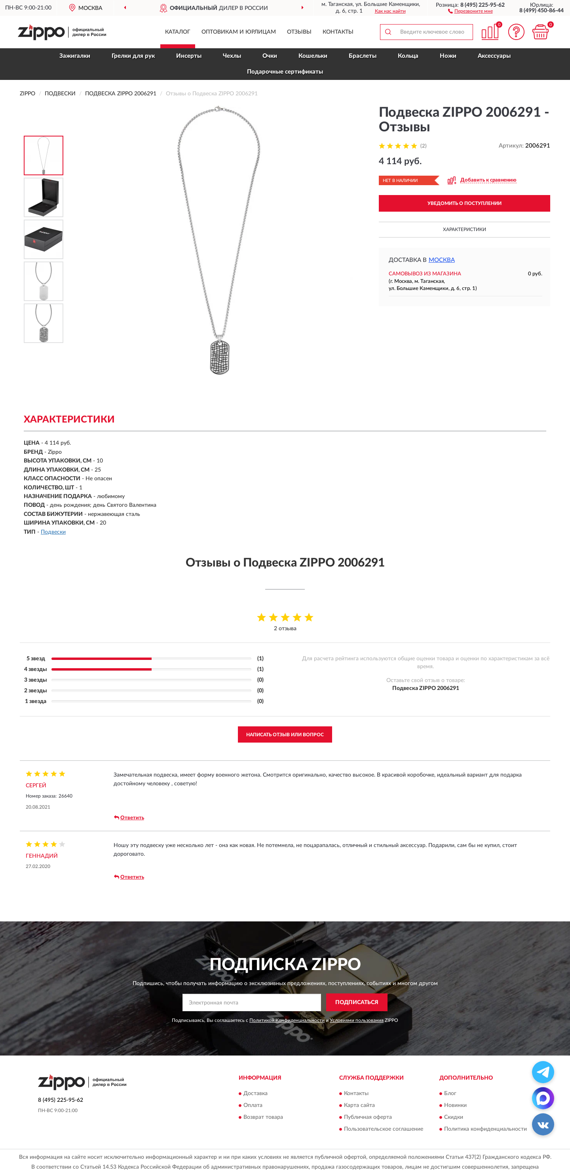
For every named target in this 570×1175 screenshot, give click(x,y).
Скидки (453, 1117)
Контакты (338, 32)
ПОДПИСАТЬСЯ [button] (356, 1002)
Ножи (448, 56)
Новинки (455, 1105)
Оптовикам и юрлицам (238, 32)
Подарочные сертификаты (285, 72)
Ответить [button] (129, 818)
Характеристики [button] (464, 229)
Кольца (408, 56)
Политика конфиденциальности (485, 1129)
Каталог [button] (177, 32)
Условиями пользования (357, 1020)
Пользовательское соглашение (383, 1129)
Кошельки (312, 56)
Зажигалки (74, 56)
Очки (269, 56)
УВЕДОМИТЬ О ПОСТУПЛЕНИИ (465, 203)
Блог (450, 1093)
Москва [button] (442, 260)
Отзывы (299, 32)
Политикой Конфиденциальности (287, 1020)
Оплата (252, 1105)
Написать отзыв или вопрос (285, 734)
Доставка (255, 1093)
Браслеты (362, 56)
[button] (470, 10)
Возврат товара (263, 1117)
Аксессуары (494, 56)
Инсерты (188, 56)
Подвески (53, 532)
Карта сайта (359, 1105)
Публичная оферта (368, 1117)
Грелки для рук (133, 56)
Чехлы (232, 56)
